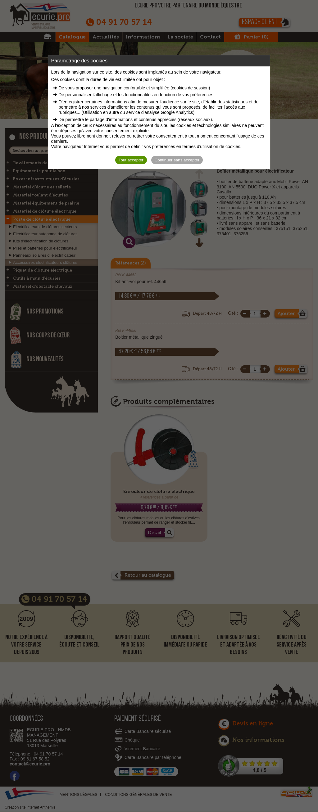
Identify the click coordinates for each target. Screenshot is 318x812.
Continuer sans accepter (177, 160)
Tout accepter (131, 160)
